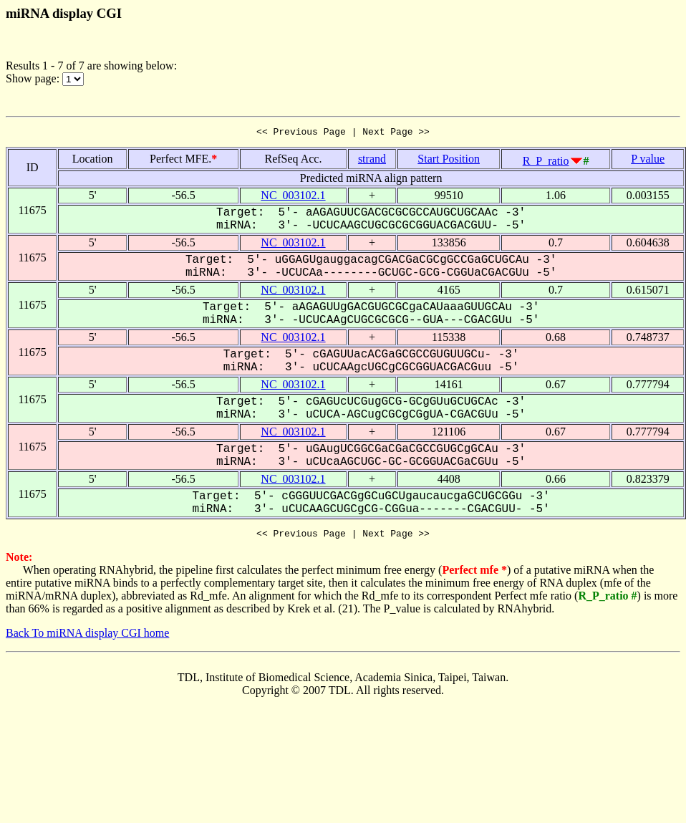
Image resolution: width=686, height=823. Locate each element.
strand (372, 161)
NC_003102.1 (293, 197)
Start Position (448, 161)
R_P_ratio (546, 163)
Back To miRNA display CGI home (87, 637)
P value (648, 161)
